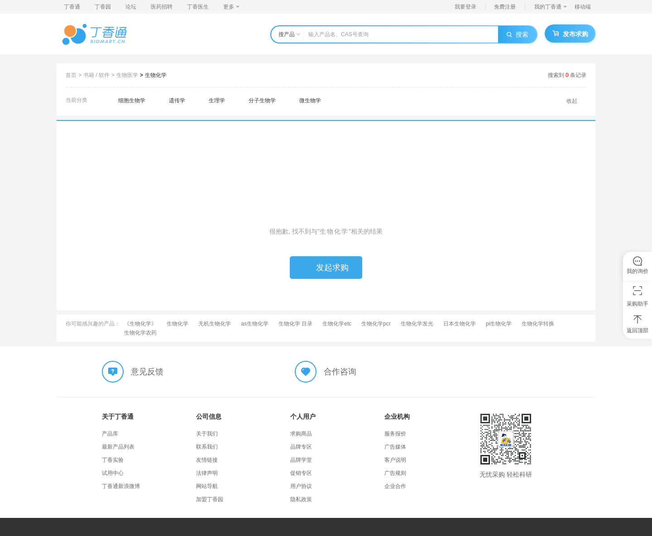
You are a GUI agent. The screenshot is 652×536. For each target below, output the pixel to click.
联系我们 (207, 447)
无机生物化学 (214, 324)
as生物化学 (254, 324)
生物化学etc (336, 324)
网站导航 (207, 486)
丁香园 (103, 7)
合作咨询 (340, 371)
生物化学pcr (376, 324)
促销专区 (301, 473)
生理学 (217, 100)
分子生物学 (262, 100)
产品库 (110, 434)
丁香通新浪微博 (121, 486)
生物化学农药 (140, 333)
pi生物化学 (499, 324)
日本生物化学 (459, 324)
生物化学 (156, 75)
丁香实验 (113, 460)
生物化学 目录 (295, 324)
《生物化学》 (140, 324)
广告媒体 (395, 447)
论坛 (130, 7)
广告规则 (395, 473)
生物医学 (127, 75)
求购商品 (301, 434)
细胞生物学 (131, 100)
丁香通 (72, 7)
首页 (71, 75)
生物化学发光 (417, 324)
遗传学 (177, 100)
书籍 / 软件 (96, 75)
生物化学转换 (538, 324)
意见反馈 (147, 371)
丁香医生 (198, 7)
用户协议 (301, 486)
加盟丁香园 (209, 499)
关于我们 (207, 434)
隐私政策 (301, 499)
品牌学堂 (301, 460)
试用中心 (113, 473)
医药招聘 (162, 7)
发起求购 (326, 267)
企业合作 (395, 486)
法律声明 (207, 473)
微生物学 (310, 100)
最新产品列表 (118, 447)
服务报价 (395, 434)
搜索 (517, 34)
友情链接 (207, 460)
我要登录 (465, 7)
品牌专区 (301, 447)
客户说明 (395, 460)
